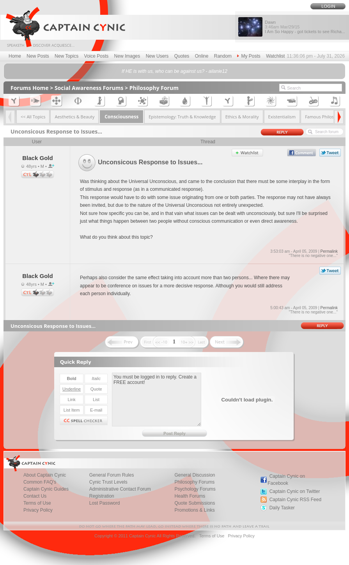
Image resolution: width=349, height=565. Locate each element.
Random (223, 56)
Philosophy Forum (154, 88)
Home (15, 56)
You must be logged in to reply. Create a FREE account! (156, 399)
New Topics (66, 56)
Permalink (329, 251)
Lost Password (104, 503)
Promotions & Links (194, 510)
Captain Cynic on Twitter (294, 491)
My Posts (248, 56)
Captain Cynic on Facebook (286, 479)
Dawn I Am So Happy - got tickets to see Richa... (305, 27)
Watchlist (275, 56)
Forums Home (30, 88)
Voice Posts (96, 56)
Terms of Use (211, 535)
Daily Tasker (282, 507)
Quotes (182, 56)
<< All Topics (33, 117)
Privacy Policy (38, 510)
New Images (127, 56)
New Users (157, 56)
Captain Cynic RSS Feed (295, 499)
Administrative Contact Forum (120, 489)
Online (202, 56)
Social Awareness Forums (89, 88)
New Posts (38, 56)
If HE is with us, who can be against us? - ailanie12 (174, 71)
